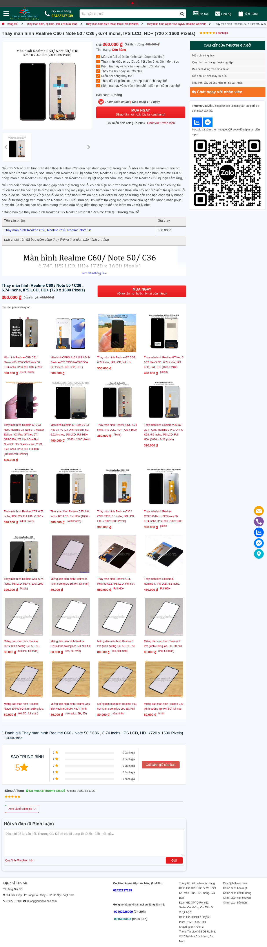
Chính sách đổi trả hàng (237, 893)
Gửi (174, 860)
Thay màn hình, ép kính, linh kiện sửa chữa (52, 23)
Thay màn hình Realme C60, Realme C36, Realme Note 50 (47, 230)
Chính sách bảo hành (235, 902)
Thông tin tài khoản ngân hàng (197, 883)
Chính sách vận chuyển (237, 897)
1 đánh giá (222, 32)
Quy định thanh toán (235, 883)
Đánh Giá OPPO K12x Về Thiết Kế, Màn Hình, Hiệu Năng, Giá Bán (197, 893)
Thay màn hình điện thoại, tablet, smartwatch (112, 23)
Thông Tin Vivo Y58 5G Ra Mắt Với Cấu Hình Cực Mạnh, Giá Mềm (197, 936)
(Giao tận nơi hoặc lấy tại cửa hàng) (140, 112)
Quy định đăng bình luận (19, 860)
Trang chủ (10, 23)
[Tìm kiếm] (182, 13)
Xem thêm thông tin (94, 273)
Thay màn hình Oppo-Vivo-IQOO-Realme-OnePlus (176, 23)
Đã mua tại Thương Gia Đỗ (45, 790)
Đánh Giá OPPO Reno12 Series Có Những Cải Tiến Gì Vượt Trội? (196, 907)
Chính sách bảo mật (235, 888)
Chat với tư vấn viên (161, 123)
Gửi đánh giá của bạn (161, 764)
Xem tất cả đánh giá (22, 808)
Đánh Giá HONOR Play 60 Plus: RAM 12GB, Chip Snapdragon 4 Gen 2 (194, 922)
